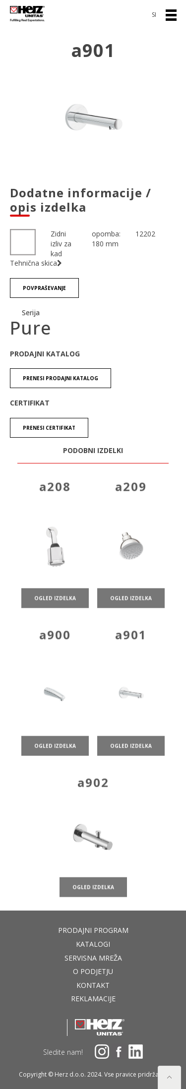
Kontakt (93, 985)
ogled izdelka (55, 604)
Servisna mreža (93, 958)
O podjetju (93, 971)
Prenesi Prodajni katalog (60, 378)
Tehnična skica (36, 263)
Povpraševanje (44, 288)
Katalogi (93, 944)
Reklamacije (93, 998)
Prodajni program (93, 930)
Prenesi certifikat (49, 427)
